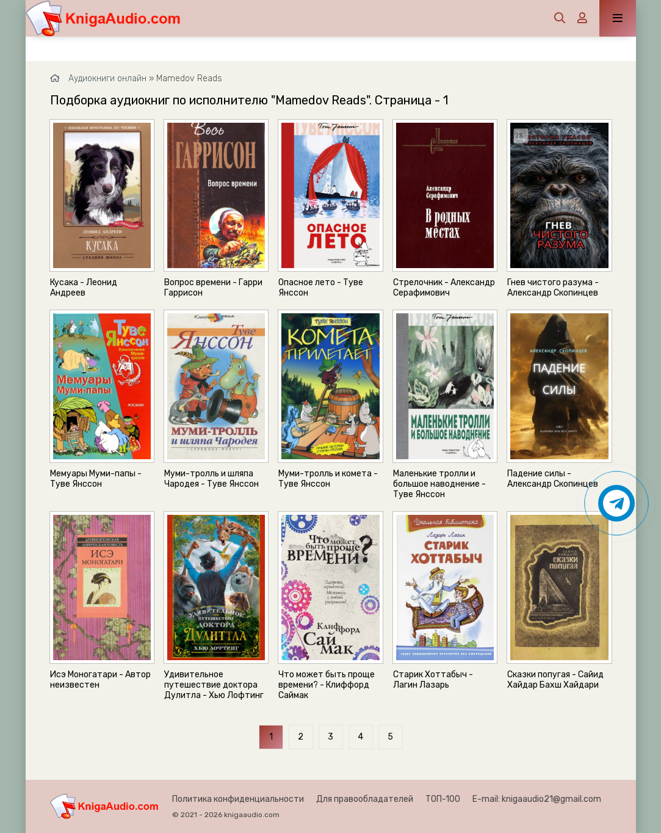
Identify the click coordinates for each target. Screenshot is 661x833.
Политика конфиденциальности (238, 799)
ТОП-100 (442, 799)
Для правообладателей (364, 799)
